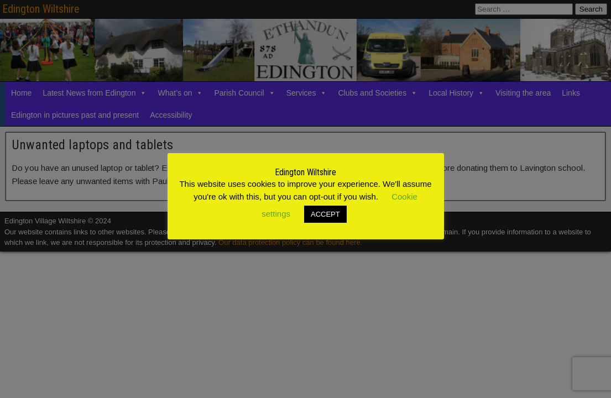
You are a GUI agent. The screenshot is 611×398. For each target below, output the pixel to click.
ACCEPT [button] (325, 214)
